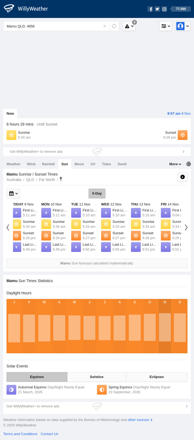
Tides (106, 164)
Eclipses (156, 377)
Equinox (37, 377)
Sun (64, 164)
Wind (31, 164)
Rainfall (48, 164)
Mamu (61, 179)
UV (92, 164)
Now (10, 113)
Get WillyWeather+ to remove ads (36, 151)
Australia (14, 179)
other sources (138, 420)
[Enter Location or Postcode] (61, 26)
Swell (122, 164)
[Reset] (104, 26)
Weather (13, 164)
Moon (79, 164)
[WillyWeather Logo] (28, 9)
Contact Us (49, 434)
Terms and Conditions (20, 434)
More (173, 164)
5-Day (97, 193)
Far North (47, 179)
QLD (30, 179)
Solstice (97, 377)
